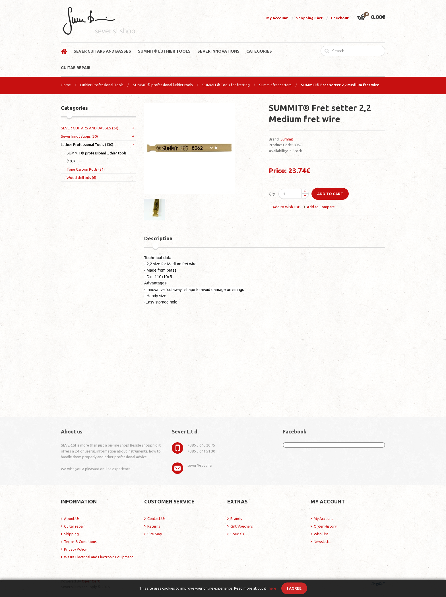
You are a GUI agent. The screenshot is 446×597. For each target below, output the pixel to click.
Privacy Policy (75, 549)
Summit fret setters (275, 85)
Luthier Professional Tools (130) (87, 144)
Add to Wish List (286, 207)
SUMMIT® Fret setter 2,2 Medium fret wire (340, 85)
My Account (277, 18)
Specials (237, 534)
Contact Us (156, 518)
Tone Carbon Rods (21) (86, 169)
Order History (325, 526)
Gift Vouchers (241, 526)
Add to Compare (321, 207)
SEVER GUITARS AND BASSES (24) (89, 128)
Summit (286, 139)
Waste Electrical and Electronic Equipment (98, 557)
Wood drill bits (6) (81, 177)
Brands (236, 518)
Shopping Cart (309, 18)
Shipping (71, 534)
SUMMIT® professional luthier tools (163, 85)
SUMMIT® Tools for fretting (226, 85)
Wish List (321, 534)
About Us (72, 518)
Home (66, 85)
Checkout (340, 18)
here (272, 588)
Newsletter (323, 542)
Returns (153, 526)
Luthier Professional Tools (101, 85)
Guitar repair (74, 526)
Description (158, 238)
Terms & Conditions (80, 542)
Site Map (154, 534)
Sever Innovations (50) (79, 136)
